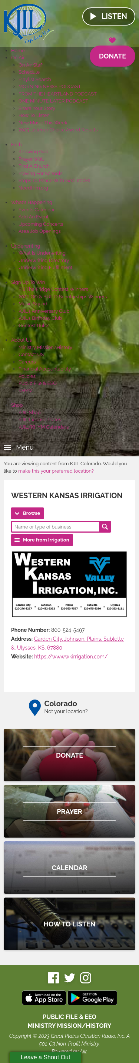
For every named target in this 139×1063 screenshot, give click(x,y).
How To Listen (34, 115)
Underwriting (25, 246)
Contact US (31, 354)
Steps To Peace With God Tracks (54, 180)
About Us (21, 340)
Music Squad (33, 303)
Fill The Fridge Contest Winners (53, 289)
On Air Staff (31, 65)
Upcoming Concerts (41, 224)
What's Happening (31, 202)
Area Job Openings (40, 231)
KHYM (26, 390)
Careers (27, 362)
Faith (16, 144)
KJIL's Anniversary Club (44, 311)
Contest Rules (34, 325)
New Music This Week (43, 122)
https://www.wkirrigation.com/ (70, 657)
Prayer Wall (31, 159)
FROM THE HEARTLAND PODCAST (58, 94)
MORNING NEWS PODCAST (50, 86)
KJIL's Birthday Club (40, 318)
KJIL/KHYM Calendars (44, 427)
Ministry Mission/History (45, 347)
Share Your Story (37, 108)
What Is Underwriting (42, 253)
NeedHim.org (33, 188)
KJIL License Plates (40, 419)
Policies (27, 376)
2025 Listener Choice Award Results (58, 130)
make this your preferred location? (56, 471)
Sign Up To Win (28, 282)
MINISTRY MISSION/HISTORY (70, 1025)
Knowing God (34, 151)
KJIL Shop (30, 412)
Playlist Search (35, 79)
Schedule (29, 72)
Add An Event (34, 216)
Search (105, 527)
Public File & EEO (38, 383)
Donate (112, 53)
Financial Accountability (45, 369)
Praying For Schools (41, 173)
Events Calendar (37, 209)
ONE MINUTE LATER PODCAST (53, 101)
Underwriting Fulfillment (45, 267)
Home (18, 50)
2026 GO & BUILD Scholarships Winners (63, 296)
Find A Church (34, 166)
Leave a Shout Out (45, 1057)
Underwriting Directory (44, 260)
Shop (17, 405)
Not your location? (66, 711)
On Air (17, 57)
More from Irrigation (46, 540)
